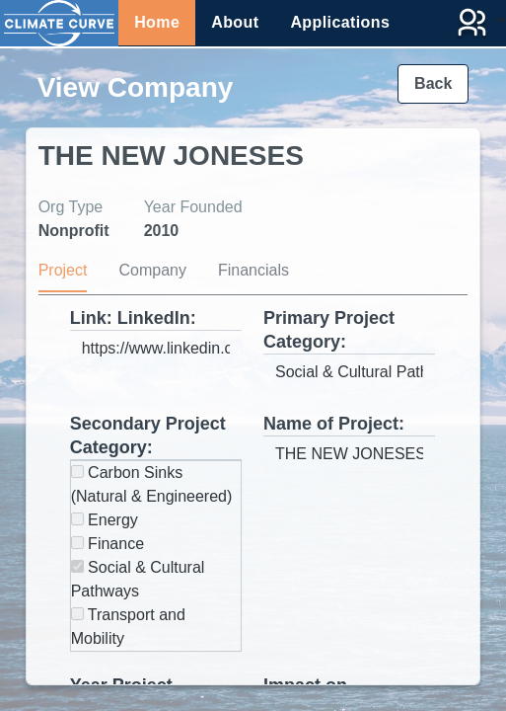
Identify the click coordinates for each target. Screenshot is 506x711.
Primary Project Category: (329, 330)
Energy (104, 520)
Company (151, 270)
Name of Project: (333, 424)
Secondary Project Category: (148, 435)
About (234, 22)
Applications (340, 22)
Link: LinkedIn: (133, 318)
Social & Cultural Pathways (138, 579)
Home (157, 22)
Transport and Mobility (128, 626)
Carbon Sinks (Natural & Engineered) (152, 484)
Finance (107, 543)
